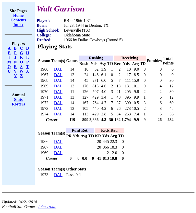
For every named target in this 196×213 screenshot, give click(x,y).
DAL (58, 69)
